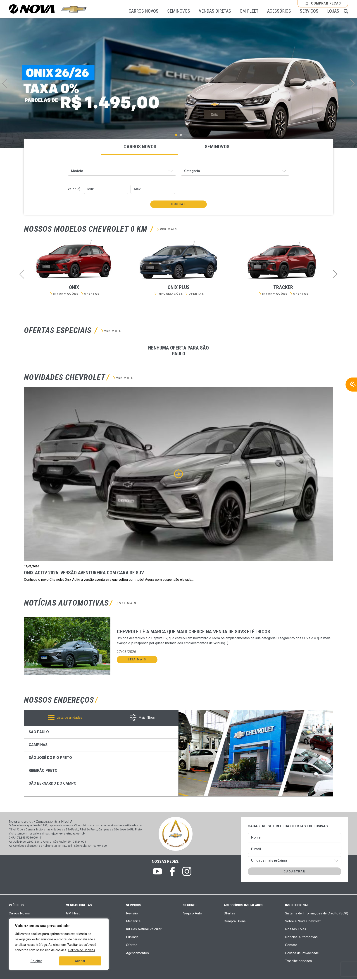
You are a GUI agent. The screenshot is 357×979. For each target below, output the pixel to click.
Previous (4, 83)
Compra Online (235, 921)
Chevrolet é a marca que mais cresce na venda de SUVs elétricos (193, 631)
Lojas (333, 11)
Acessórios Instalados (243, 905)
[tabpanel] (178, 83)
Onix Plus (179, 287)
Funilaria (132, 937)
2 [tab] (182, 135)
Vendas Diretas (215, 11)
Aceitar (80, 961)
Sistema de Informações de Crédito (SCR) (316, 913)
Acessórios (279, 11)
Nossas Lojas (295, 929)
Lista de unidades (69, 718)
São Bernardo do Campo (52, 783)
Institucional (297, 905)
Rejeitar (36, 961)
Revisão (132, 913)
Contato (291, 945)
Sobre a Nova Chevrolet (303, 921)
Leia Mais (137, 659)
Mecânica (133, 921)
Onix (74, 287)
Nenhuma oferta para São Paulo (178, 351)
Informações (66, 293)
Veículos (16, 905)
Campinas (38, 745)
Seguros (190, 905)
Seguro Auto (192, 913)
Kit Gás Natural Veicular (144, 929)
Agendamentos (137, 953)
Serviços (309, 11)
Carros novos (140, 146)
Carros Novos (143, 11)
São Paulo (39, 732)
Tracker (283, 287)
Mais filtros (147, 718)
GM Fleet (249, 11)
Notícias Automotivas (301, 937)
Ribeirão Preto (43, 770)
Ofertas (92, 293)
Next (352, 83)
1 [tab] (177, 135)
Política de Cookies (81, 950)
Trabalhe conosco (298, 961)
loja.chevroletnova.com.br (68, 833)
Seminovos (178, 11)
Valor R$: (74, 189)
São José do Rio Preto (50, 757)
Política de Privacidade (302, 953)
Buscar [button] (178, 204)
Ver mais (168, 229)
